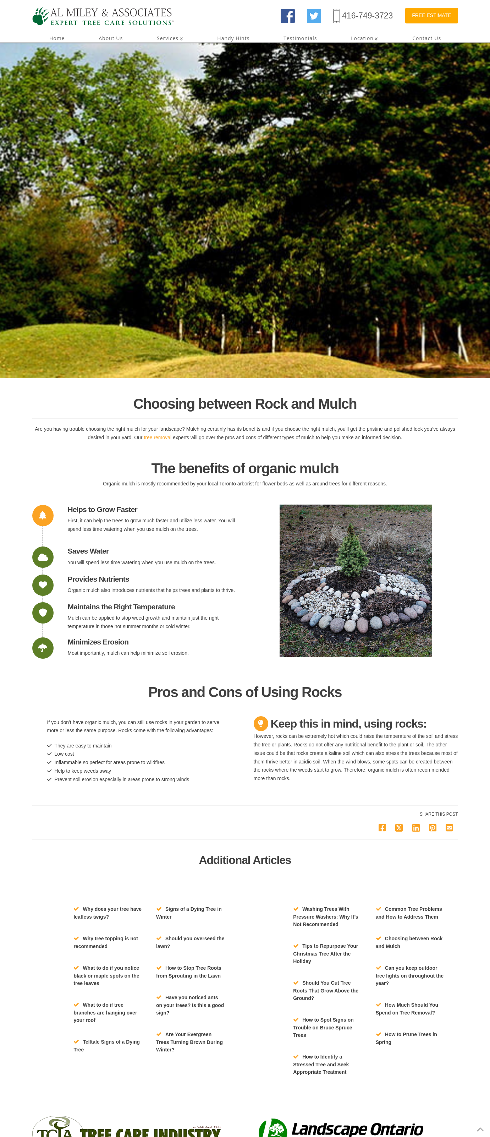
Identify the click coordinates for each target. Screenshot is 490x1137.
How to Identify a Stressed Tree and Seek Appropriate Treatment (321, 1064)
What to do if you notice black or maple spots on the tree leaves (106, 975)
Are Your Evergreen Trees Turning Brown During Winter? (189, 1042)
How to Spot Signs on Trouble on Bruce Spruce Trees (323, 1027)
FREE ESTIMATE (431, 15)
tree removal (158, 437)
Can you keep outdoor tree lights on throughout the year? (410, 975)
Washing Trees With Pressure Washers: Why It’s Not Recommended (325, 916)
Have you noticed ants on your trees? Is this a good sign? (190, 1005)
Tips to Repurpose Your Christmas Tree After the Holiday (325, 953)
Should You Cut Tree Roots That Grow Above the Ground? (325, 990)
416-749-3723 (367, 15)
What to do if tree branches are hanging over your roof (105, 1012)
